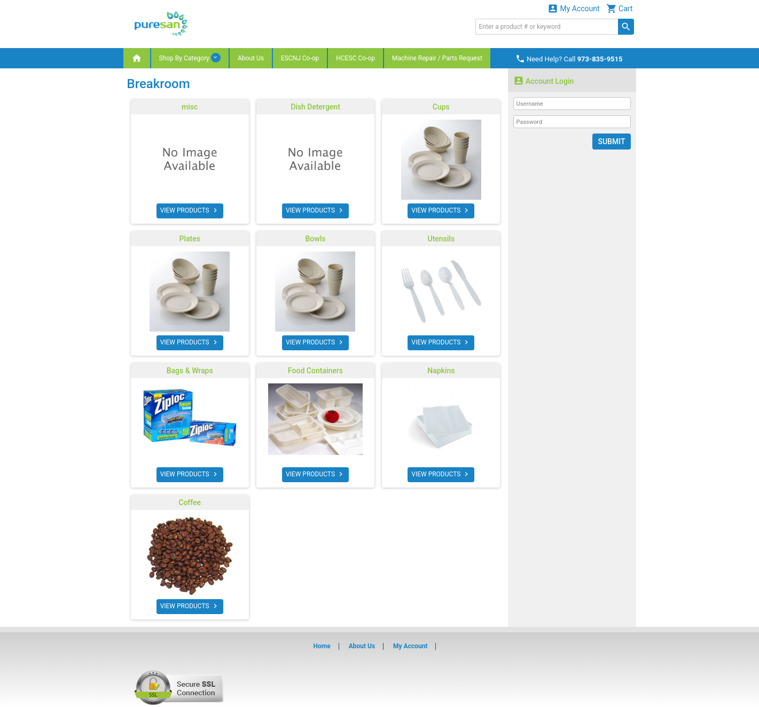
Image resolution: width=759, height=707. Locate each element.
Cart (619, 8)
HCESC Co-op (355, 58)
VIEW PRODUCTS (190, 210)
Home (322, 646)
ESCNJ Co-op (300, 58)
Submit (611, 141)
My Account (573, 8)
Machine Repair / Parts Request (437, 58)
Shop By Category (190, 57)
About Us (251, 58)
